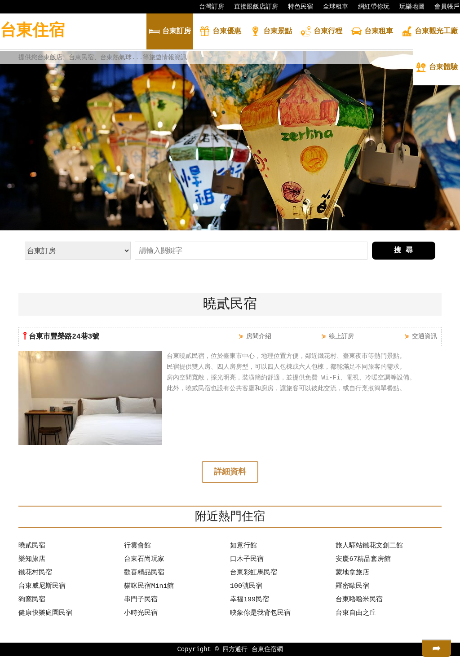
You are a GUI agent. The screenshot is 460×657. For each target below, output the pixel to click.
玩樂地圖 (407, 6)
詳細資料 (230, 472)
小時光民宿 (141, 614)
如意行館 (243, 546)
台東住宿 (32, 31)
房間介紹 (258, 336)
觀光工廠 (429, 32)
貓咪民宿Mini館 (149, 587)
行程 (321, 32)
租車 (372, 32)
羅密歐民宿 (352, 587)
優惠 (220, 32)
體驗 (437, 68)
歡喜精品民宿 (144, 573)
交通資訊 (424, 336)
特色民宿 (296, 6)
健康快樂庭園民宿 (45, 614)
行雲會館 (137, 546)
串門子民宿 (141, 600)
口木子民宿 (247, 560)
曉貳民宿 (31, 546)
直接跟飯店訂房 (251, 6)
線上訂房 (341, 336)
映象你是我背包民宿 (260, 614)
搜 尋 (403, 251)
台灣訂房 (207, 6)
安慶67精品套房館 (363, 560)
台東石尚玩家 (144, 560)
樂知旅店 (31, 560)
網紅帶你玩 (369, 6)
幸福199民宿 (249, 600)
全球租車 (331, 6)
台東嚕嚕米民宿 (359, 600)
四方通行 (235, 650)
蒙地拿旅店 (352, 573)
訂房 (170, 32)
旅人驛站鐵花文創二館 (369, 546)
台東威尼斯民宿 (42, 587)
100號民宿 (246, 587)
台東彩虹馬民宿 (253, 573)
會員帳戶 (442, 6)
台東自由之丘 (356, 614)
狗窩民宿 (31, 600)
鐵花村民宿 (35, 573)
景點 (271, 32)
